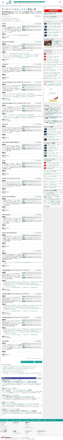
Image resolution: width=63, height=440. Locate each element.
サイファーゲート (29, 66)
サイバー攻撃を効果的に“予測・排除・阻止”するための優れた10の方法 (18, 397)
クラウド (3, 423)
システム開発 (4, 432)
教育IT (27, 433)
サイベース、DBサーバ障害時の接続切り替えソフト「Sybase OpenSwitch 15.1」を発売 (21, 56)
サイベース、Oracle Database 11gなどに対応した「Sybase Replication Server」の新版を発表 (21, 54)
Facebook (46, 206)
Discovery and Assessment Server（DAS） (32, 237)
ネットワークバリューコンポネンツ (32, 199)
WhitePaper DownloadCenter (39, 378)
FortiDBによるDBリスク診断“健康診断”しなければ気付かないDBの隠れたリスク (20, 96)
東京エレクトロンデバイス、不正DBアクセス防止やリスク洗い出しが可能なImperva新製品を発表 (23, 95)
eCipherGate (28, 68)
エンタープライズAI (29, 428)
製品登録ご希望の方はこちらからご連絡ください (12, 20)
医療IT (27, 432)
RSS (44, 206)
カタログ (4, 120)
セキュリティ (38, 361)
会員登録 (6, 420)
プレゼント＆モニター (42, 434)
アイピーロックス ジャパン (30, 26)
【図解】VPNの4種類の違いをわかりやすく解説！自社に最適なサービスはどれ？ (18, 368)
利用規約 (44, 420)
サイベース (28, 44)
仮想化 (3, 424)
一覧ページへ (60, 124)
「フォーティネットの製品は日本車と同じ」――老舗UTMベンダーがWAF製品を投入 (21, 287)
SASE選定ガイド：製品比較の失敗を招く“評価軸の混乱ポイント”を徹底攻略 (19, 410)
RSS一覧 (39, 433)
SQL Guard (28, 128)
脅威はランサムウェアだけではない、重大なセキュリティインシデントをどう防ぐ (20, 403)
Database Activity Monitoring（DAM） (32, 201)
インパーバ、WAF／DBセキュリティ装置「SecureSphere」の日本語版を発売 (19, 93)
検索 (61, 7)
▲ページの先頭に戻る (37, 23)
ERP (27, 423)
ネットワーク (4, 428)
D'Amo (27, 164)
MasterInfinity (28, 345)
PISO (27, 255)
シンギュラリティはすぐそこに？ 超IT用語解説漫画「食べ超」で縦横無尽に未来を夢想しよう (55, 117)
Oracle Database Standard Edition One (32, 146)
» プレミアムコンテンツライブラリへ (50, 103)
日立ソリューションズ (30, 343)
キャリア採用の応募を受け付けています (52, 18)
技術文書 (9, 120)
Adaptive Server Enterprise (30, 46)
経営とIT (15, 432)
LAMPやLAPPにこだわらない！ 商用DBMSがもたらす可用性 (16, 57)
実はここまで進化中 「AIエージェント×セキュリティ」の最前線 (17, 390)
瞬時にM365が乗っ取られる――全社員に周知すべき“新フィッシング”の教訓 (57, 41)
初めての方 (54, 420)
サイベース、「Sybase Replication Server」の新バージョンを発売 (16, 53)
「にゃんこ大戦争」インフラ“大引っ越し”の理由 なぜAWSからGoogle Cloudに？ (54, 85)
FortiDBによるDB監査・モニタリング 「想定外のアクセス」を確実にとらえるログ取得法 (24, 281)
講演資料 (9, 290)
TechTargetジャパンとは (26, 420)
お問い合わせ (33, 420)
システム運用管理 (5, 429)
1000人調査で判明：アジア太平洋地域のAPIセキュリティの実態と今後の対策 (19, 381)
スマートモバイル (5, 427)
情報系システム (28, 427)
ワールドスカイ (28, 163)
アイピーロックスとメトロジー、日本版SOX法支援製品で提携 (16, 35)
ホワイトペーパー (41, 432)
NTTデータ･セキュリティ (30, 181)
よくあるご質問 (18, 420)
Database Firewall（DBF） (30, 219)
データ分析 (28, 424)
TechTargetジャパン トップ (27, 361)
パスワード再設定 (12, 420)
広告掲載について (39, 420)
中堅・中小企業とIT (17, 433)
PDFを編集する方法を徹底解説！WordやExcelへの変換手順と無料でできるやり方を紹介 (19, 366)
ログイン (2, 420)
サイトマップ (49, 420)
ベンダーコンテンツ (48, 21)
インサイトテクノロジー (30, 253)
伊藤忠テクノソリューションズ (31, 126)
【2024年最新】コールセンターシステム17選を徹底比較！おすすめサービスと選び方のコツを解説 (21, 373)
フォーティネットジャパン (30, 296)
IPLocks (27, 28)
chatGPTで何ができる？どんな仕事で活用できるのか (12, 371)
